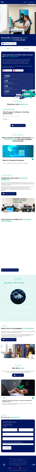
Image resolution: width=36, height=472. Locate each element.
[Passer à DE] (32, 2)
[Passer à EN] (29, 2)
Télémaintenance (17, 464)
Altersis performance (18, 465)
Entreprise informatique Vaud (23, 461)
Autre (5, 426)
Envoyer (8, 447)
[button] (1, 302)
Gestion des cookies (23, 464)
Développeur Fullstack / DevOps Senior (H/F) (16, 113)
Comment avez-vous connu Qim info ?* (12, 442)
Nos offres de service (8, 425)
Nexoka (25, 470)
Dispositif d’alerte (12, 464)
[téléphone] (18, 438)
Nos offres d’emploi (8, 424)
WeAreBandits (18, 470)
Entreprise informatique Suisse (13, 461)
